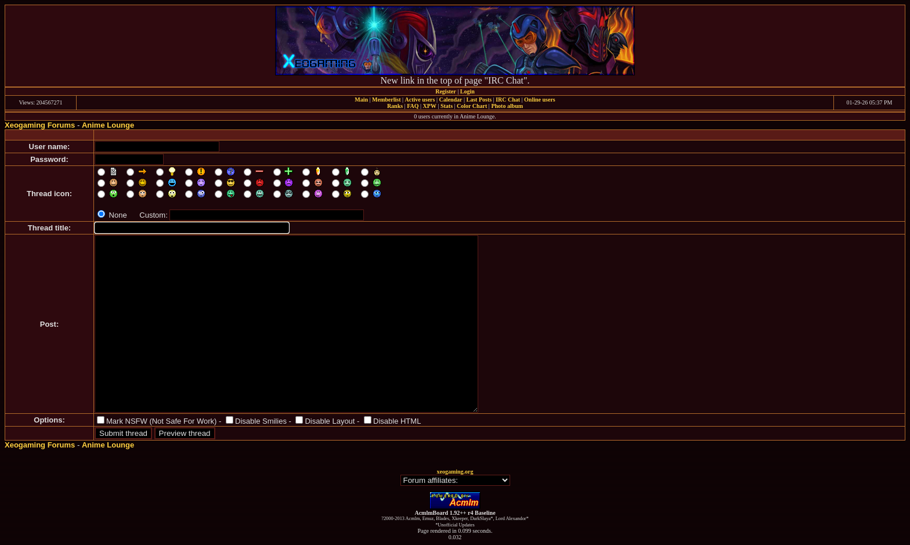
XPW (429, 106)
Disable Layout (330, 421)
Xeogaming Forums (40, 125)
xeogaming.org (454, 471)
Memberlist (386, 99)
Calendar (450, 99)
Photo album (507, 106)
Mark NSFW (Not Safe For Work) (161, 421)
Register (445, 91)
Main (361, 99)
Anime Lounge (108, 125)
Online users (539, 99)
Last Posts (479, 99)
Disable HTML (397, 421)
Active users (420, 99)
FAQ (412, 106)
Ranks (395, 106)
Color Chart (472, 106)
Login (467, 91)
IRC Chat (508, 99)
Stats (446, 106)
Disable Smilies (261, 421)
